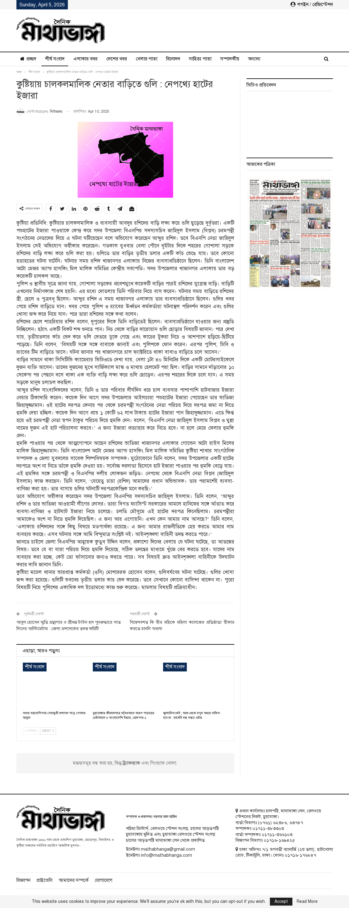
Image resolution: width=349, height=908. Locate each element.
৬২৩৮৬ (280, 822)
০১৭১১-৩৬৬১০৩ (277, 834)
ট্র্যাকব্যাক (132, 763)
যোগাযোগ (103, 880)
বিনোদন (173, 59)
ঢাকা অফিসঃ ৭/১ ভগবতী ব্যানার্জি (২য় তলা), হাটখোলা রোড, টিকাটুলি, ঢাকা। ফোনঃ (284, 852)
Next (48, 731)
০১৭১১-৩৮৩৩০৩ (268, 828)
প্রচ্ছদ (28, 59)
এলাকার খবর (85, 59)
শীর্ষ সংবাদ (55, 59)
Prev (31, 731)
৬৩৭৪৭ (296, 822)
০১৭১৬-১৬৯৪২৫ (279, 840)
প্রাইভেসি (45, 880)
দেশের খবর (116, 59)
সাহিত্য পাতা (200, 59)
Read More (307, 901)
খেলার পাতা (146, 59)
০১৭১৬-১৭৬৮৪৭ (300, 855)
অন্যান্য (254, 59)
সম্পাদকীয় (229, 59)
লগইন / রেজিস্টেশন (312, 5)
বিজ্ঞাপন (23, 880)
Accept (281, 901)
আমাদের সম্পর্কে (74, 880)
